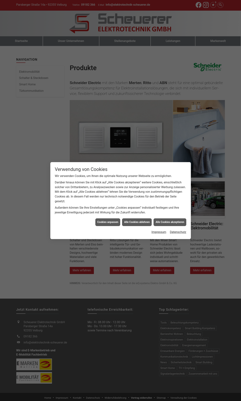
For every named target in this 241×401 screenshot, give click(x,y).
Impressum (159, 224)
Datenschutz (178, 224)
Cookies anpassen (107, 214)
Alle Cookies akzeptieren (170, 214)
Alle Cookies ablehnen (137, 214)
